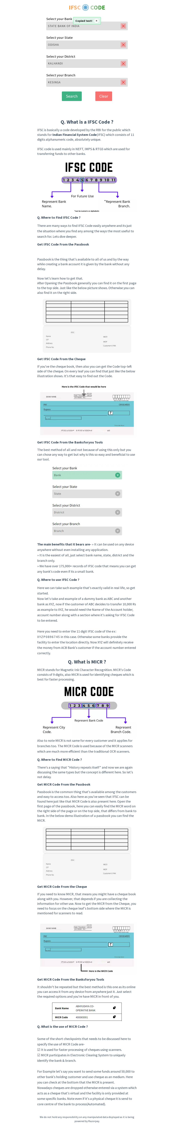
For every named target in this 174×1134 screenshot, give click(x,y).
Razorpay (93, 1121)
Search (72, 96)
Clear (103, 96)
